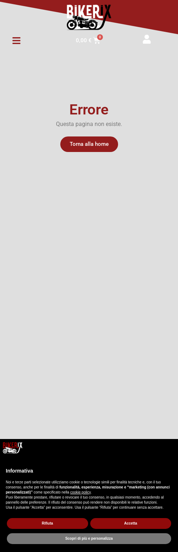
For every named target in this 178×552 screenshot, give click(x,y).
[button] (16, 41)
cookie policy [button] (80, 492)
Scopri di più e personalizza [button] (89, 538)
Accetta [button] (130, 523)
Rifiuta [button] (47, 523)
